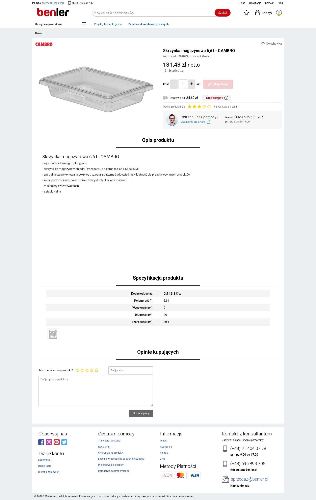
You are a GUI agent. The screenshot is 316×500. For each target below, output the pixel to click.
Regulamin (104, 446)
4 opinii (233, 106)
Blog (280, 3)
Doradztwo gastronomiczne (113, 471)
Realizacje (255, 3)
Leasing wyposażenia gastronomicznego (121, 458)
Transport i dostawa (109, 440)
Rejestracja (44, 465)
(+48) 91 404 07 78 (248, 448)
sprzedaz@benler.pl (53, 3)
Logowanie (44, 459)
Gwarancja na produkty (111, 452)
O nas (242, 3)
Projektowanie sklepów (111, 464)
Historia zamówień (48, 472)
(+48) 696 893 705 (82, 2)
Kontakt (269, 3)
